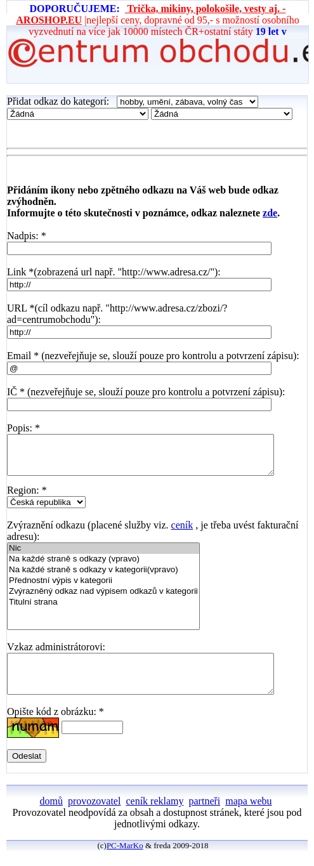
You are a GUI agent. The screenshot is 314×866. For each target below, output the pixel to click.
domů (50, 816)
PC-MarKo (125, 860)
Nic (103, 556)
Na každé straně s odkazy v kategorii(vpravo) (103, 577)
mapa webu (248, 816)
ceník (182, 532)
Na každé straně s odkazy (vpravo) (103, 566)
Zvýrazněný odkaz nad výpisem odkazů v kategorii (103, 599)
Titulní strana (103, 610)
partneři (205, 816)
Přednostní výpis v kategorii (103, 588)
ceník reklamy (154, 816)
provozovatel (94, 816)
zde (270, 212)
